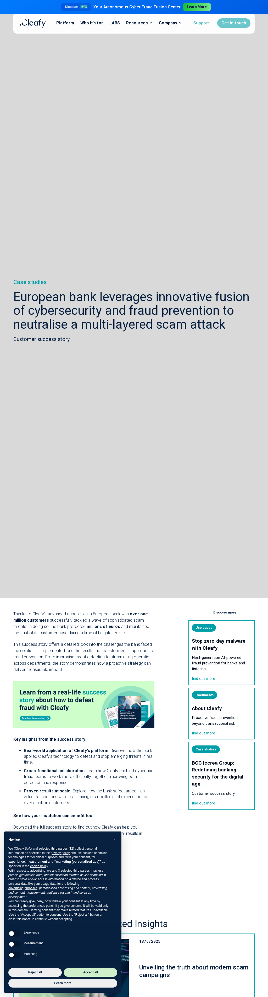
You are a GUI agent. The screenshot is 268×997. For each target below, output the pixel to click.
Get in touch (233, 22)
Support (201, 22)
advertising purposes (22, 888)
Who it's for (91, 22)
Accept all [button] (90, 972)
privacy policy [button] (60, 853)
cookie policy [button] (39, 866)
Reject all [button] (35, 972)
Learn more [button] (62, 983)
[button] (114, 840)
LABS (114, 22)
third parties (81, 870)
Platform (65, 22)
